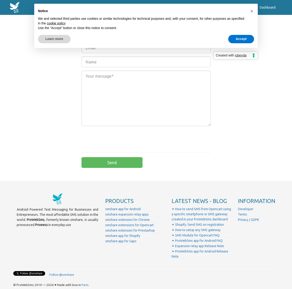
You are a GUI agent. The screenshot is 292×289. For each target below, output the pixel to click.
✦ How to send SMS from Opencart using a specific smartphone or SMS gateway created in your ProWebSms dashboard (201, 214)
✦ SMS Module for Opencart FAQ (196, 235)
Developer (245, 209)
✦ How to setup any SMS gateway (196, 230)
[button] (251, 11)
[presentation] (116, 139)
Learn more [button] (54, 39)
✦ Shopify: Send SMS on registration (198, 224)
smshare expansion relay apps (127, 214)
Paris (84, 285)
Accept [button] (241, 39)
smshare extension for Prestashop (130, 230)
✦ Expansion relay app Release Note (198, 246)
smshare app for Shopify (122, 236)
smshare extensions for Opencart (129, 225)
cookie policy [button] (56, 23)
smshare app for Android (123, 209)
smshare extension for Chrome (127, 220)
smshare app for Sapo (120, 241)
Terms (242, 214)
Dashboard (267, 7)
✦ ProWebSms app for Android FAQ (197, 240)
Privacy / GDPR (248, 220)
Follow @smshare (61, 274)
